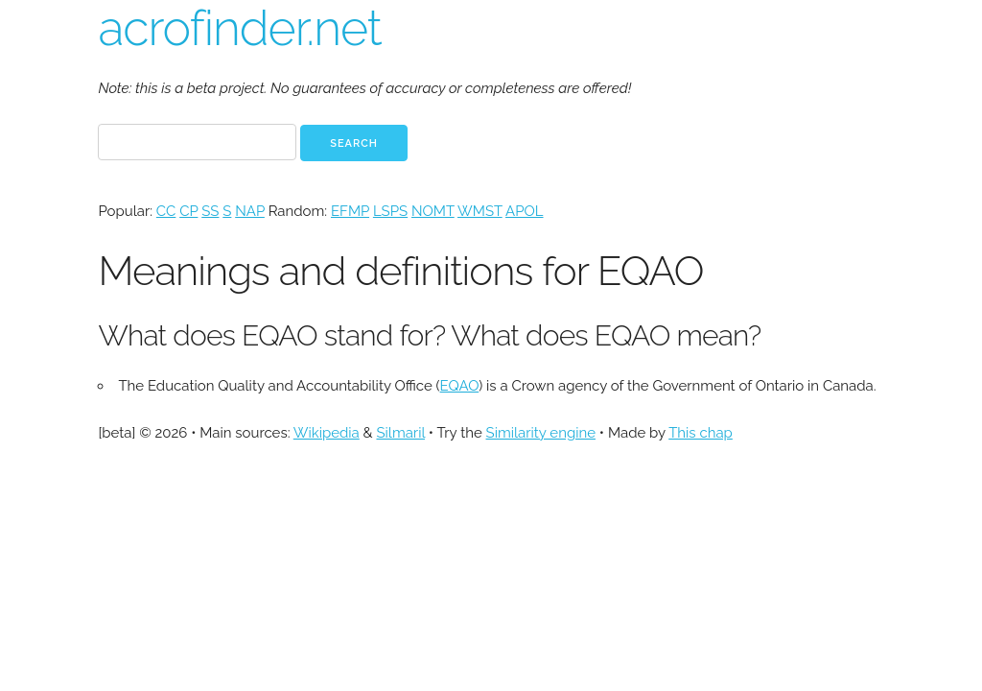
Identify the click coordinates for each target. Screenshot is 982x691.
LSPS (390, 211)
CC (165, 211)
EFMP (350, 211)
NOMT (433, 211)
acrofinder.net (239, 28)
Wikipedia (326, 432)
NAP (250, 211)
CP (188, 211)
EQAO (459, 385)
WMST (480, 211)
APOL (524, 211)
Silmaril (400, 432)
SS (210, 211)
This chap (700, 432)
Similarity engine (541, 432)
